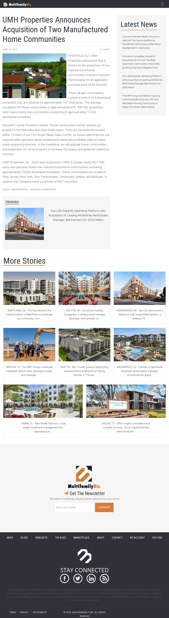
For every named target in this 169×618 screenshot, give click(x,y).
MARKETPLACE (81, 537)
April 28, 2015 (9, 49)
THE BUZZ (60, 537)
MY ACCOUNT (137, 537)
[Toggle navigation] (162, 4)
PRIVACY (24, 612)
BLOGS (24, 537)
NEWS (10, 537)
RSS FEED (157, 537)
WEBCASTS (41, 537)
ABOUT (100, 537)
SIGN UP (104, 507)
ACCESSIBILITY (40, 612)
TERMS (12, 612)
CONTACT (117, 537)
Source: (28, 189)
